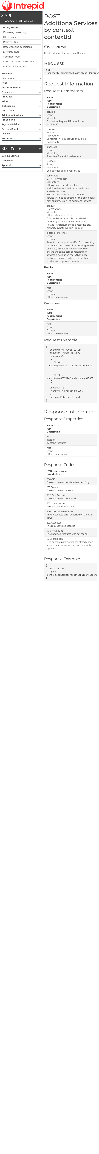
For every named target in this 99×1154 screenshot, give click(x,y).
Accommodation (21, 87)
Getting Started (21, 27)
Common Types (11, 56)
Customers (21, 78)
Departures (21, 110)
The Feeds (21, 160)
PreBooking (21, 119)
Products (21, 96)
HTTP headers (11, 37)
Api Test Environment (15, 66)
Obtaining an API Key (15, 32)
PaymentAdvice (21, 124)
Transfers (21, 92)
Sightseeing (21, 106)
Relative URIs (10, 42)
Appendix (21, 165)
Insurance (21, 138)
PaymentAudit (21, 129)
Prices (21, 101)
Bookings (21, 73)
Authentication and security (18, 61)
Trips (21, 83)
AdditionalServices (21, 115)
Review (21, 133)
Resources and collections (17, 46)
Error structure (11, 51)
